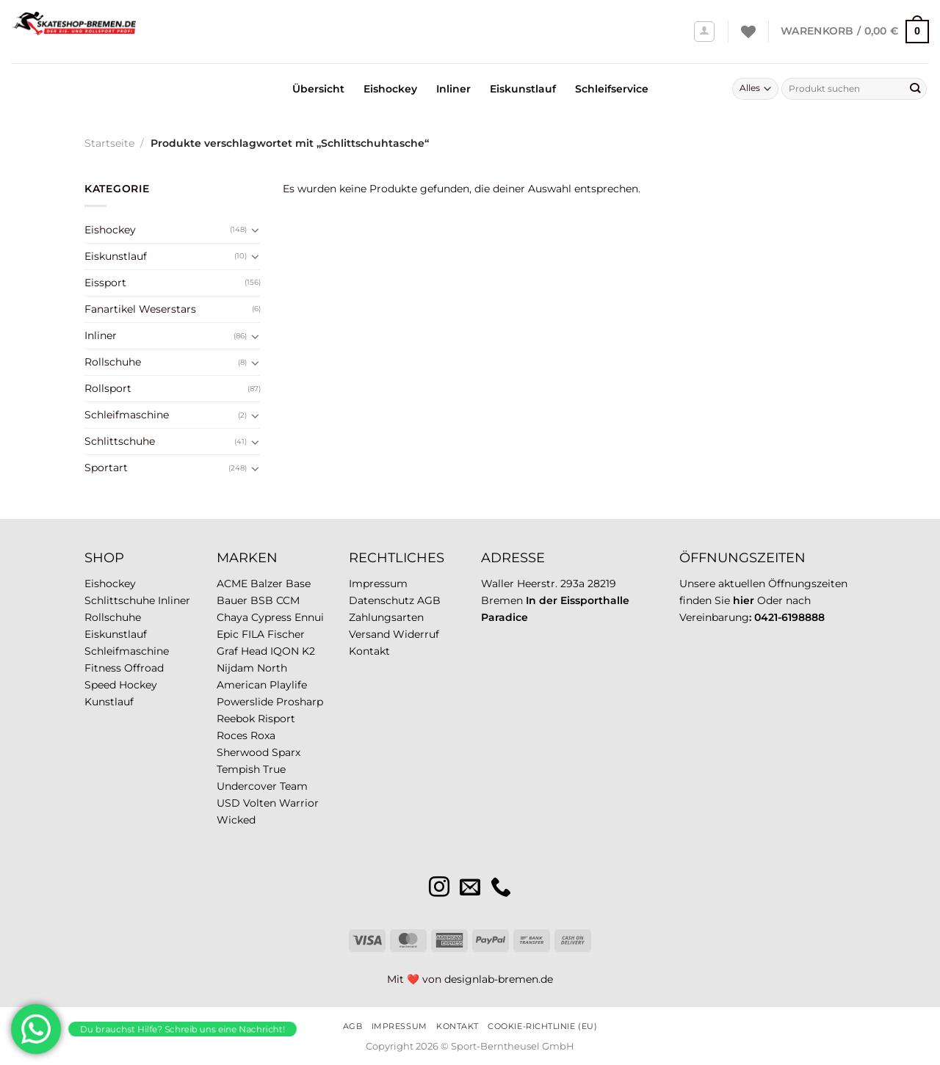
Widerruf (416, 634)
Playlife (288, 684)
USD (228, 803)
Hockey (138, 684)
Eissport (105, 282)
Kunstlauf (109, 701)
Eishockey (390, 88)
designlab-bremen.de (498, 979)
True (274, 769)
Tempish (238, 769)
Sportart (106, 467)
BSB (261, 600)
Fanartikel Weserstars (140, 309)
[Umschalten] (255, 230)
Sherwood (243, 752)
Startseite (109, 143)
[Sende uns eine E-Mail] (470, 888)
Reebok (236, 718)
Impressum (378, 583)
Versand (369, 634)
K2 (308, 651)
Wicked (236, 819)
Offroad (144, 668)
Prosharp (299, 701)
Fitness (102, 668)
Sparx (286, 752)
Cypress (271, 617)
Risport (276, 718)
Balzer (266, 583)
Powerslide (245, 701)
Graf (227, 651)
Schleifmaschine (126, 414)
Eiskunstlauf (523, 88)
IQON (284, 651)
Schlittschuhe (119, 441)
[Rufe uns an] (501, 888)
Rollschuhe (112, 361)
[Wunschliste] (748, 31)
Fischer (286, 634)
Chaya (232, 617)
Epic (228, 634)
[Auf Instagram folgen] (439, 888)
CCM (288, 600)
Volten (259, 803)
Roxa (262, 735)
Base (298, 583)
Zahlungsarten (386, 617)
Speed (100, 684)
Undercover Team (262, 786)
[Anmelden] (704, 32)
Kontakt (369, 651)
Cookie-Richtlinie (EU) (542, 1026)
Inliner (453, 88)
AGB (429, 600)
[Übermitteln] (914, 89)
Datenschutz (381, 600)
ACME (232, 583)
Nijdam (235, 668)
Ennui (309, 617)
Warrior (299, 803)
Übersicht (318, 88)
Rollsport (107, 388)
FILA (253, 634)
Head (254, 651)
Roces (232, 735)
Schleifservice (611, 88)
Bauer (232, 600)
